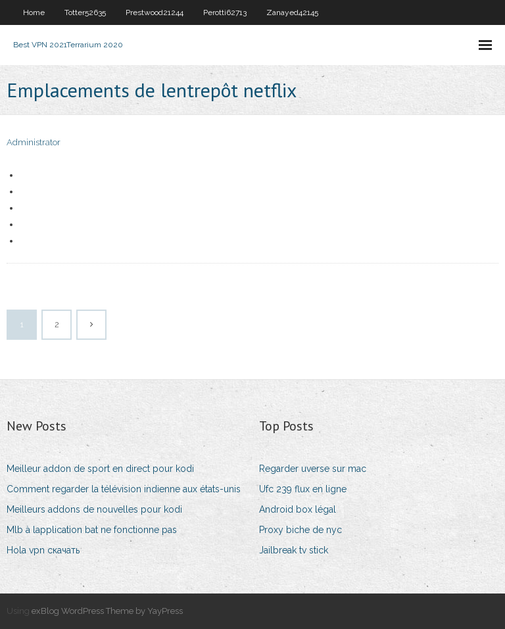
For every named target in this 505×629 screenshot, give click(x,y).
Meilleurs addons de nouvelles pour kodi (94, 509)
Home (34, 12)
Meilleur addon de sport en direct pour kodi (100, 468)
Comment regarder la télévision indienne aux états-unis (124, 489)
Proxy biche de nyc (300, 529)
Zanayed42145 (292, 12)
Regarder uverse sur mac (312, 468)
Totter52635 (85, 12)
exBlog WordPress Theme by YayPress (107, 611)
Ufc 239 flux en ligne (303, 489)
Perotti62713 (225, 12)
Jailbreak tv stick (293, 550)
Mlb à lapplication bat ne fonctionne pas (92, 529)
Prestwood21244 (154, 12)
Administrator (33, 142)
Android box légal (297, 509)
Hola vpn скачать (43, 550)
